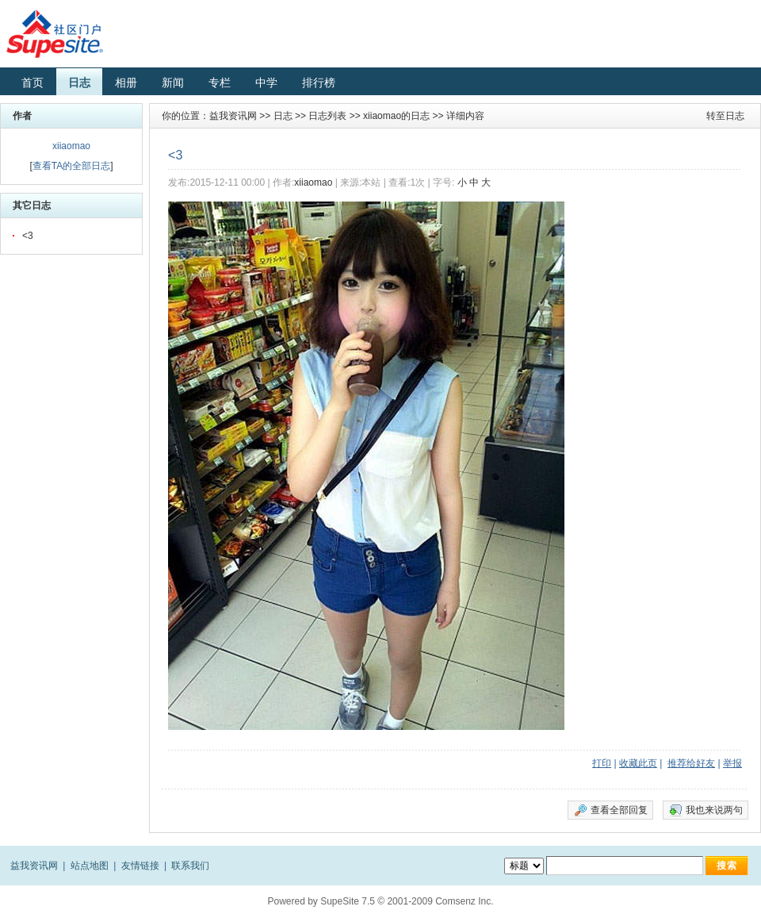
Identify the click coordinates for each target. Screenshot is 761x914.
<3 (27, 235)
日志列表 (327, 115)
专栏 (219, 82)
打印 (601, 763)
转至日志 (725, 115)
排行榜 (318, 82)
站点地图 (90, 865)
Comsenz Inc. (464, 901)
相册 (126, 82)
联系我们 (190, 865)
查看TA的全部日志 (71, 165)
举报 (732, 763)
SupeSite (339, 901)
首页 (32, 82)
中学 (266, 82)
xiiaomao (71, 146)
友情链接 (140, 865)
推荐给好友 (691, 763)
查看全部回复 (619, 810)
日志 (79, 82)
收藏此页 (638, 763)
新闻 (173, 82)
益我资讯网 (233, 115)
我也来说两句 (714, 810)
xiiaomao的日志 (396, 115)
